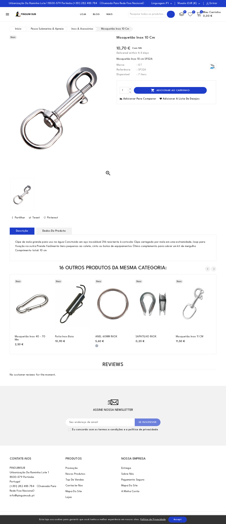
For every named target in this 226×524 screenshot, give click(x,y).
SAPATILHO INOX (146, 336)
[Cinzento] (96, 345)
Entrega (126, 468)
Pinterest (52, 217)
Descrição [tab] (22, 231)
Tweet (36, 217)
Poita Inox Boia (64, 336)
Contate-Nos (20, 458)
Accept (178, 519)
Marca (120, 65)
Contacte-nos (74, 485)
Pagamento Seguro (133, 480)
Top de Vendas (75, 480)
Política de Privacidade (153, 519)
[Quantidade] (124, 90)
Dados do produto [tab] (54, 231)
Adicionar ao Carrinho (170, 90)
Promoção (72, 468)
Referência (123, 70)
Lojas (69, 497)
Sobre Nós (127, 474)
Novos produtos (75, 474)
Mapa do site (74, 491)
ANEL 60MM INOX (106, 336)
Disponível (123, 74)
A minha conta (130, 491)
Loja (83, 14)
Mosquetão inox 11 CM (189, 336)
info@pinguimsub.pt (22, 495)
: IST (139, 65)
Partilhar (20, 217)
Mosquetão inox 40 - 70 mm (30, 338)
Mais (109, 14)
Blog (96, 14)
